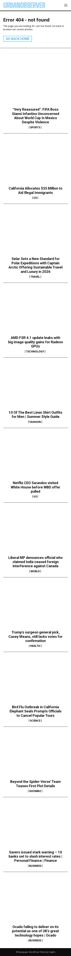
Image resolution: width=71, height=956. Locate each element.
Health (35, 646)
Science (35, 720)
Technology (35, 351)
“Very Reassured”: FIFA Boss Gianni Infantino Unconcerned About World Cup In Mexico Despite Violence (35, 115)
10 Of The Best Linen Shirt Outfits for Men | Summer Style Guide (35, 414)
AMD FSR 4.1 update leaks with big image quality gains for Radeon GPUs (35, 342)
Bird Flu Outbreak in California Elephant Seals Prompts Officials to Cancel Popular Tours (36, 711)
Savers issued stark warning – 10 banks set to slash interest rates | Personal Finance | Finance (35, 856)
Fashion (35, 422)
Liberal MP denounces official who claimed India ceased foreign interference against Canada (35, 562)
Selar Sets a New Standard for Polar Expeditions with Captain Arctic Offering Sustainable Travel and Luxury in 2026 (35, 265)
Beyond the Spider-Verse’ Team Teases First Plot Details (35, 784)
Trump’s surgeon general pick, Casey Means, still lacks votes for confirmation (35, 636)
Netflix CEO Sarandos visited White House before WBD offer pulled (35, 487)
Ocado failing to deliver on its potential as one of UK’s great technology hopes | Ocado (35, 931)
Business (35, 866)
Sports (35, 127)
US (35, 197)
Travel (35, 276)
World (35, 571)
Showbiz (35, 791)
